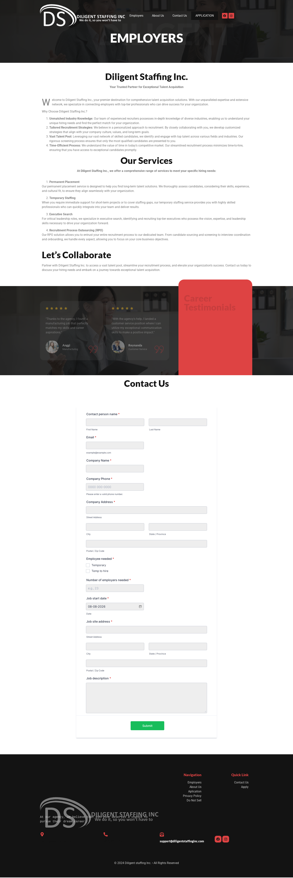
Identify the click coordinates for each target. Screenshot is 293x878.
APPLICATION (205, 15)
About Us (158, 15)
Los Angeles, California (55, 842)
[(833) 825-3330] (106, 834)
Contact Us (180, 15)
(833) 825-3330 (114, 842)
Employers (137, 15)
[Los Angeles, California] (42, 834)
